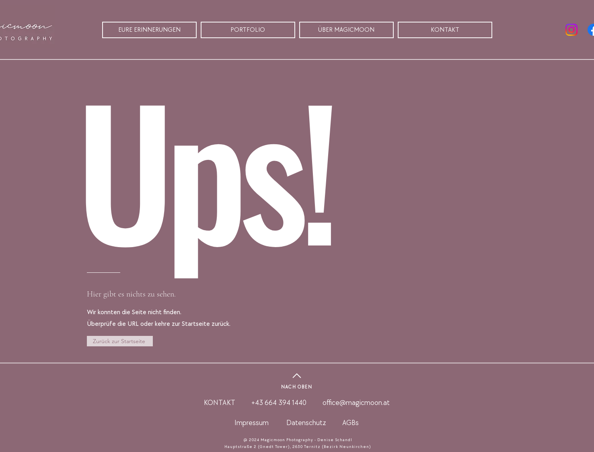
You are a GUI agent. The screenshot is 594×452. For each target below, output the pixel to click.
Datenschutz (306, 423)
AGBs (350, 423)
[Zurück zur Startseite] (120, 341)
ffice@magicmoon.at (358, 403)
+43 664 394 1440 (280, 403)
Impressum (251, 423)
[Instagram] (571, 30)
